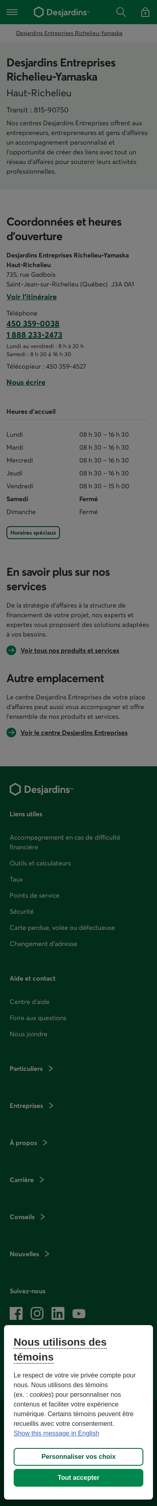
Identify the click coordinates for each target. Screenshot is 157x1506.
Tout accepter (78, 1477)
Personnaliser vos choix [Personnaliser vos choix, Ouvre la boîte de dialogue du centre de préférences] (78, 1456)
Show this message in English (56, 1433)
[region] (78, 1412)
